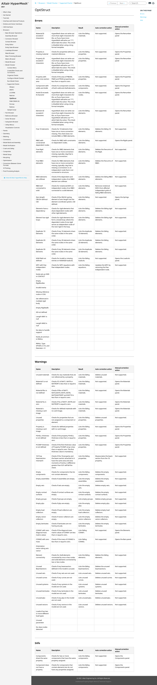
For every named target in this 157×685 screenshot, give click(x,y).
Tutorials (6, 18)
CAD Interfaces (8, 27)
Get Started (7, 15)
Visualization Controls (12, 127)
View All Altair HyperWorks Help (16, 178)
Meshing (6, 136)
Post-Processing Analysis (11, 171)
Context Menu (12, 68)
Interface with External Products (13, 21)
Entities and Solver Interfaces (12, 24)
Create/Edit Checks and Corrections (14, 71)
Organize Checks (12, 75)
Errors (142, 14)
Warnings (143, 17)
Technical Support (105, 681)
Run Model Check (13, 81)
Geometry (6, 133)
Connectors (7, 139)
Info (141, 20)
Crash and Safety (8, 148)
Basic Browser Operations (13, 33)
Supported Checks (13, 84)
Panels (5, 130)
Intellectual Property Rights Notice (87, 681)
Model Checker (10, 65)
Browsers (6, 30)
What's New (7, 12)
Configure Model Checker (15, 78)
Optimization (7, 160)
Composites (7, 151)
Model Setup (7, 154)
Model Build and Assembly (11, 142)
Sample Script (11, 110)
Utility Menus (9, 125)
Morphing (6, 157)
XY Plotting (6, 168)
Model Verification (9, 145)
